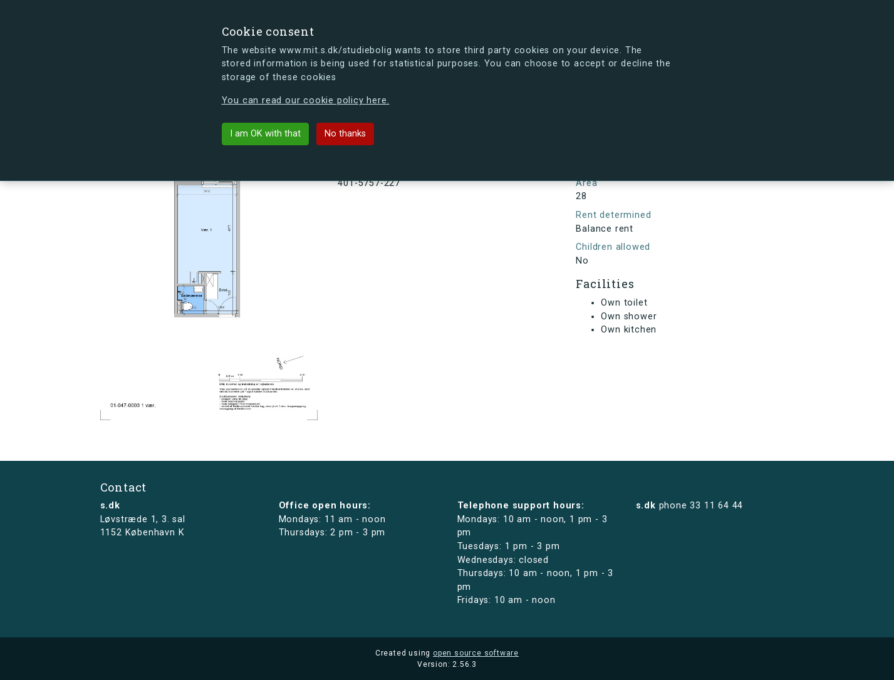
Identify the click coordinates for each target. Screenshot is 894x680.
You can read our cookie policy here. (306, 100)
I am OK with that (265, 133)
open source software (476, 653)
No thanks (345, 133)
